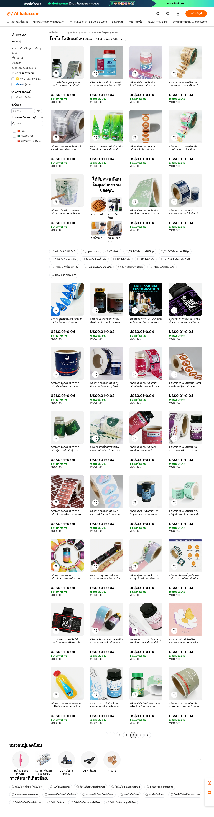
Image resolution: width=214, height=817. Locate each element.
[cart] (168, 14)
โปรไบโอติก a (55, 802)
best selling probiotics (159, 786)
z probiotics (90, 251)
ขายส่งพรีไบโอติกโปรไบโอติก (58, 794)
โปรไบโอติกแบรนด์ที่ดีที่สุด (139, 251)
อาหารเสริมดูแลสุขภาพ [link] (104, 32)
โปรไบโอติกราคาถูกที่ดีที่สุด (85, 802)
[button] (56, 73)
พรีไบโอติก (111, 251)
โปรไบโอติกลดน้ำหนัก (64, 259)
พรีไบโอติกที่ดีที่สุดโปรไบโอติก (27, 786)
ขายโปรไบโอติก (127, 794)
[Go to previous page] (105, 735)
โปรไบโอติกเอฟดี (60, 786)
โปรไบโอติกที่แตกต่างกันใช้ (175, 259)
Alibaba (53, 32)
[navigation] (27, 384)
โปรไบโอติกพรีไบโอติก (130, 267)
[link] (209, 783)
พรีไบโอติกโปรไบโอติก (64, 251)
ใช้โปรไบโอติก (121, 259)
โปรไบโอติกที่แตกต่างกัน (65, 267)
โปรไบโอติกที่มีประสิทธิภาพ (183, 794)
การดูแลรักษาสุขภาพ (74, 32)
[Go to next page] (147, 735)
